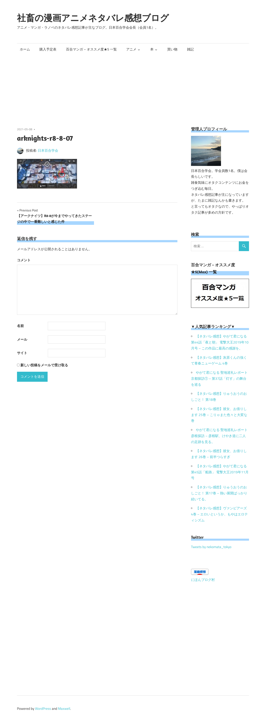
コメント (24, 260)
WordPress (43, 708)
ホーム (25, 49)
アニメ (131, 49)
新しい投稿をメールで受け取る (44, 365)
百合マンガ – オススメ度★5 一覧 (91, 49)
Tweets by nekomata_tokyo (211, 546)
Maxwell (64, 708)
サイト (22, 352)
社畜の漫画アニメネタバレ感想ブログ (93, 17)
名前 (20, 325)
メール (22, 339)
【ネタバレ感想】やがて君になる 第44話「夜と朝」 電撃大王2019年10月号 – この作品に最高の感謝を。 (220, 342)
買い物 (172, 49)
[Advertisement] (133, 85)
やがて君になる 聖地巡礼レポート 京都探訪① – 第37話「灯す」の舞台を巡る (219, 378)
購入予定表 (47, 49)
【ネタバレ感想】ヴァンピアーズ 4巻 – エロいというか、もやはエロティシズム (219, 514)
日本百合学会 (48, 150)
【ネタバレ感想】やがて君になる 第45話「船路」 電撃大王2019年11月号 (220, 472)
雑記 (190, 49)
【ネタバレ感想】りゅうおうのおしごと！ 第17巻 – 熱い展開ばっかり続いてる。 (219, 493)
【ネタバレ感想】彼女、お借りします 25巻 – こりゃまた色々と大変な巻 (219, 414)
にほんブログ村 (203, 579)
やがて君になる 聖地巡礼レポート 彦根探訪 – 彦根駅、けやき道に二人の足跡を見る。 (219, 435)
